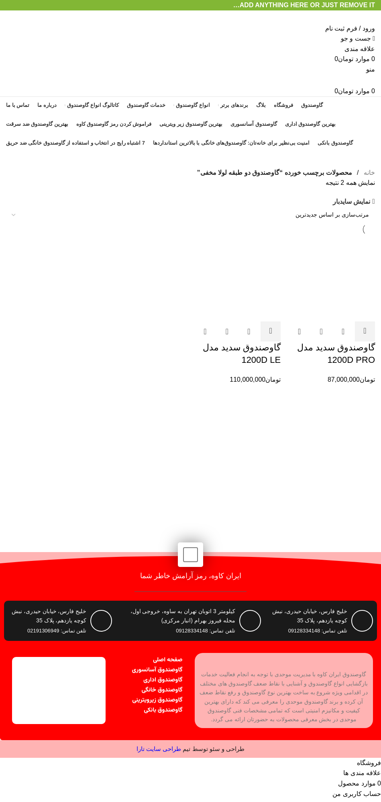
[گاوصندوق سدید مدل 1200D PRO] (332, 277)
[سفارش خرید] (190, 215)
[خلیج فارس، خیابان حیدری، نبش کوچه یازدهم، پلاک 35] (101, 621)
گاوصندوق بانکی (163, 710)
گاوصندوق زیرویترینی (157, 700)
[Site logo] (343, 16)
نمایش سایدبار (351, 201)
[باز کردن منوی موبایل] (370, 69)
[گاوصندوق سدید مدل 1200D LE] (238, 277)
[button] (365, 331)
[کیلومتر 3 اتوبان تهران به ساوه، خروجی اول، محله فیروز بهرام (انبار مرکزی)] (250, 621)
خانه (368, 172)
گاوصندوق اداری (162, 680)
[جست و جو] (358, 38)
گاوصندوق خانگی (162, 690)
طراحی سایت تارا (159, 748)
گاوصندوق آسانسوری (157, 670)
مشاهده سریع (343, 331)
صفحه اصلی (168, 660)
